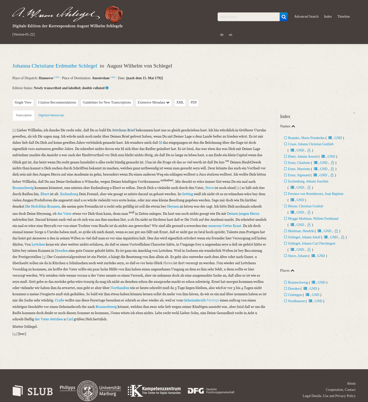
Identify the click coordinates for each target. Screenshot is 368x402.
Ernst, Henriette (299, 169)
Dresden (294, 289)
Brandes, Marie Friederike (306, 138)
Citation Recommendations (57, 102)
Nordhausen (297, 301)
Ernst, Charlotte (299, 163)
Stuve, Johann (298, 256)
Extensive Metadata (153, 102)
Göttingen (295, 295)
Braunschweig (298, 282)
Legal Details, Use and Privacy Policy (329, 396)
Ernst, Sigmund (299, 175)
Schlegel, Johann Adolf (304, 237)
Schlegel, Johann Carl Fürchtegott (311, 243)
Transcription (24, 115)
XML (180, 102)
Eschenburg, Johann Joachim (308, 181)
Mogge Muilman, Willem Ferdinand (313, 218)
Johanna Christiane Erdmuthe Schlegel (55, 66)
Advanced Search (306, 16)
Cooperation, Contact (341, 390)
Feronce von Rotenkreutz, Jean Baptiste (315, 194)
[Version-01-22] (23, 34)
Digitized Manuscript (51, 115)
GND (56, 77)
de (221, 35)
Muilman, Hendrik (301, 231)
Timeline (343, 16)
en (230, 35)
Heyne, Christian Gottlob (305, 206)
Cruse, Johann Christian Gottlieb (311, 144)
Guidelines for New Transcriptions (107, 102)
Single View (23, 102)
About (351, 383)
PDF (194, 102)
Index (328, 16)
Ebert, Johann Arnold (303, 156)
